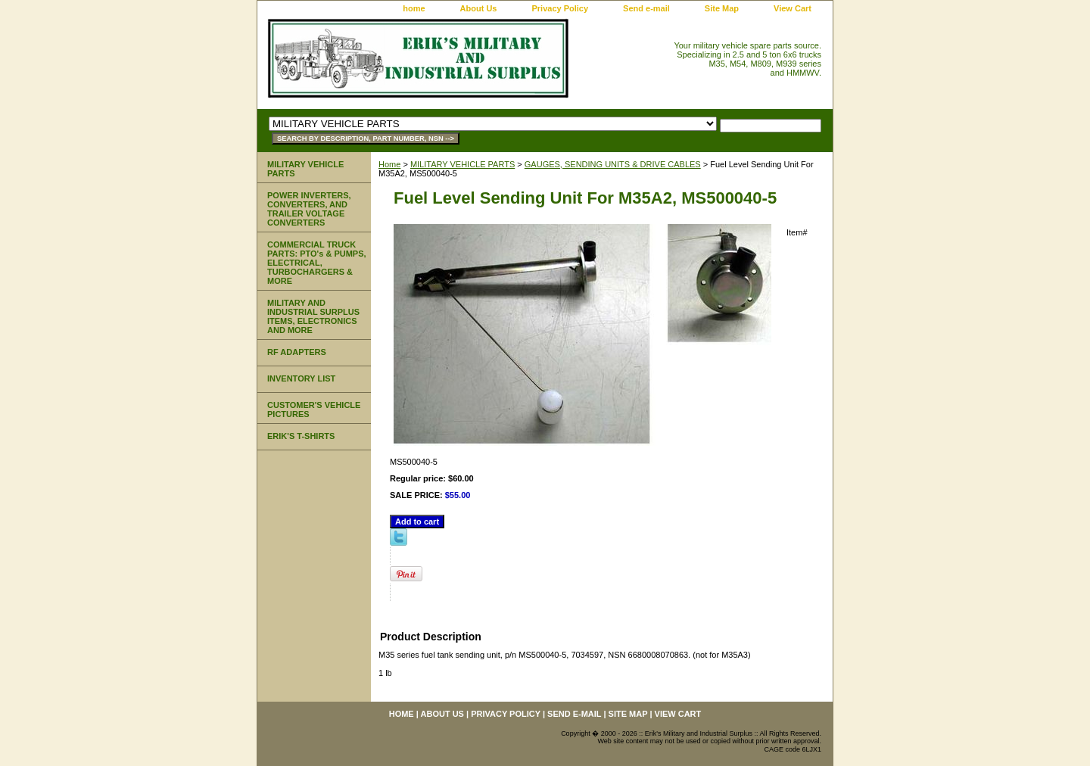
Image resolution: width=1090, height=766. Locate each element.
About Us (478, 8)
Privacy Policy (559, 8)
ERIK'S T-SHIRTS (301, 436)
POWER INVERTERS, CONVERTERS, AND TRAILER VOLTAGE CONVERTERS (309, 209)
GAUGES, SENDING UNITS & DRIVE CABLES (613, 164)
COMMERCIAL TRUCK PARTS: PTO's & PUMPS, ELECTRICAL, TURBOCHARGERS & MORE (316, 262)
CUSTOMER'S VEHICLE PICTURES (313, 409)
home (414, 8)
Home (389, 164)
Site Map (722, 8)
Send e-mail (646, 8)
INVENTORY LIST (301, 378)
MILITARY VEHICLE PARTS (462, 164)
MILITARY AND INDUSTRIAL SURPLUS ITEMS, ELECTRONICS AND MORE (313, 316)
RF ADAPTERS (296, 352)
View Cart (792, 8)
